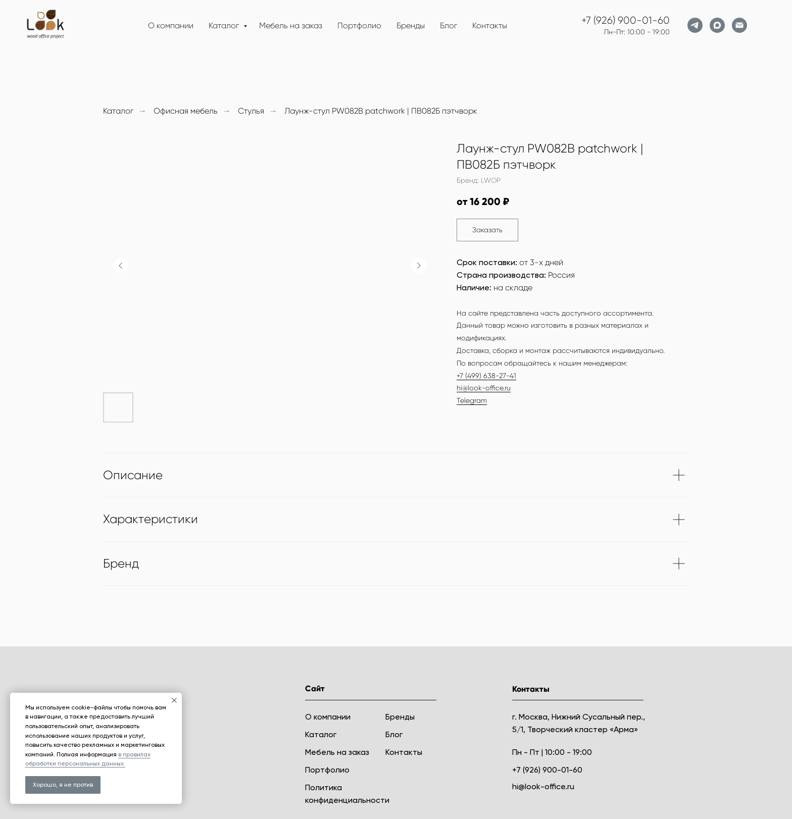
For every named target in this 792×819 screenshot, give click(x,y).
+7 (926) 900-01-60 (625, 20)
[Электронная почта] (739, 25)
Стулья (251, 111)
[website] (761, 25)
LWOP (491, 180)
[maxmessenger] (717, 25)
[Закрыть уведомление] (174, 700)
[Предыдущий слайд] (120, 265)
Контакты (489, 25)
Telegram (472, 400)
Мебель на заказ (290, 25)
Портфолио (359, 25)
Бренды (411, 25)
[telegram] (695, 25)
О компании (170, 25)
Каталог (225, 25)
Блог (448, 25)
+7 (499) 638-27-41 (486, 376)
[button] (487, 230)
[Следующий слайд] (418, 265)
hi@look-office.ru (484, 388)
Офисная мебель (186, 111)
